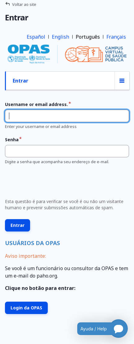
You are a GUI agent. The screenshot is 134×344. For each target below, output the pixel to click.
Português (88, 36)
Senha (12, 139)
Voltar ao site (24, 4)
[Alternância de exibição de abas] (121, 81)
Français (116, 36)
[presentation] (50, 183)
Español (36, 36)
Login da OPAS (26, 308)
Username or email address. (36, 104)
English (60, 36)
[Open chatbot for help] (98, 328)
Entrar (20, 80)
